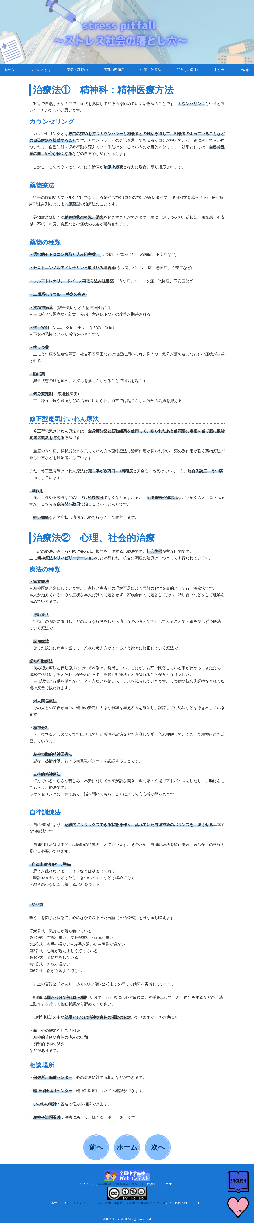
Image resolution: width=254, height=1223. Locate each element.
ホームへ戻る (127, 1151)
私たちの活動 (187, 70)
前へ (96, 1147)
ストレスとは (40, 70)
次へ (158, 1147)
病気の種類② (113, 70)
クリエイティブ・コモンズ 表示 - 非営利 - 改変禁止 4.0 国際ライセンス (116, 1203)
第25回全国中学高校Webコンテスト (122, 1184)
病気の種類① (77, 70)
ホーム (9, 70)
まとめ (219, 70)
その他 (245, 70)
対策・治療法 (150, 70)
